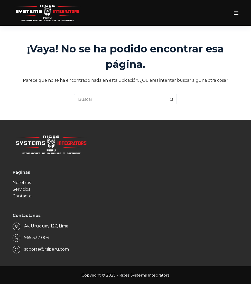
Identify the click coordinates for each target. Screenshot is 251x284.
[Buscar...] (120, 99)
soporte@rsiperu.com (46, 249)
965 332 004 (36, 237)
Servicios (21, 189)
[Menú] (236, 13)
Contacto (22, 196)
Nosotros (22, 182)
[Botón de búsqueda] (171, 99)
